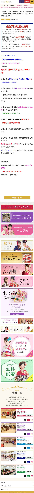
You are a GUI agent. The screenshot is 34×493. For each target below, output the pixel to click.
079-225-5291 (21, 467)
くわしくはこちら (17, 314)
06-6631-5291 (21, 439)
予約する (20, 415)
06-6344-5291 (21, 425)
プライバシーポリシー (17, 486)
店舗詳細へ (28, 415)
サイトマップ (17, 489)
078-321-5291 (21, 411)
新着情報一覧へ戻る (17, 198)
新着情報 (17, 482)
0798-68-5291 (21, 453)
